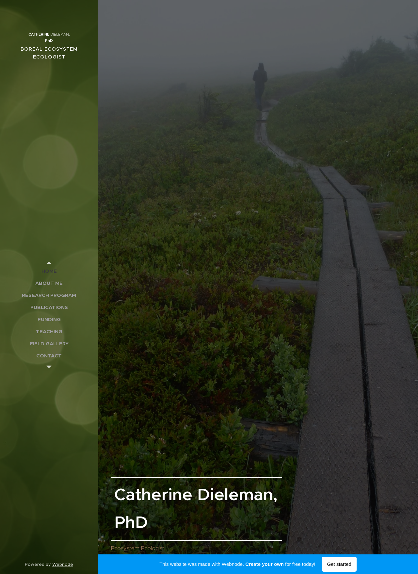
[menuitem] (49, 271)
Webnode (62, 564)
